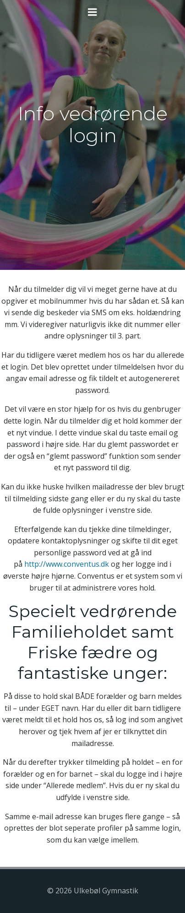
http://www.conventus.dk (66, 564)
